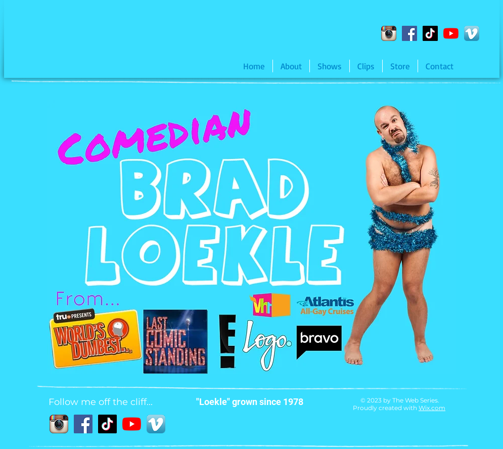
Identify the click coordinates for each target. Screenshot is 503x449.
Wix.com (432, 408)
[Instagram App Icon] (388, 33)
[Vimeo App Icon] (471, 33)
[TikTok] (430, 33)
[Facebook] (409, 33)
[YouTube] (451, 33)
